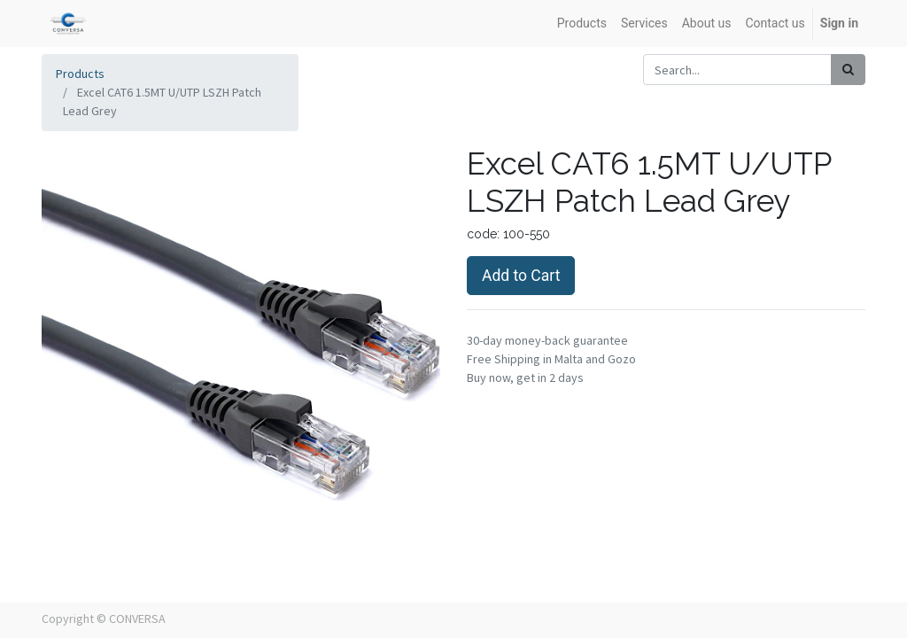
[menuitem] (582, 23)
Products (80, 74)
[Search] (848, 69)
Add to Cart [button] (521, 275)
